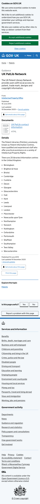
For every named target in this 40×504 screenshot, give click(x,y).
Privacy (11, 454)
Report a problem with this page (20, 313)
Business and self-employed (14, 345)
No (35, 304)
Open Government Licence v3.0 (15, 478)
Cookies (19, 454)
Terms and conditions (11, 461)
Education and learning (12, 370)
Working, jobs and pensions (13, 400)
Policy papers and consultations (15, 431)
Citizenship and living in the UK (15, 353)
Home (4, 63)
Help (4, 454)
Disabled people (9, 362)
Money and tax (8, 387)
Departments (7, 414)
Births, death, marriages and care (16, 340)
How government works (12, 440)
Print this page (11, 273)
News (4, 419)
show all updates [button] (8, 262)
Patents (12, 63)
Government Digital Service (13, 467)
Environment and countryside (14, 379)
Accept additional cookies (20, 37)
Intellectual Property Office (12, 98)
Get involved (7, 444)
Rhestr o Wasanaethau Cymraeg (16, 464)
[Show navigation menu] (27, 55)
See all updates (23, 109)
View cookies (20, 49)
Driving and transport (11, 366)
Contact (27, 458)
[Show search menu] (36, 55)
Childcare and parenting (12, 349)
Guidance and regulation (12, 423)
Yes (25, 304)
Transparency (8, 436)
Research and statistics (12, 427)
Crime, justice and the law (13, 357)
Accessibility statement (12, 458)
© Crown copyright (20, 498)
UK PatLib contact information (20, 126)
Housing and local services (13, 383)
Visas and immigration (11, 396)
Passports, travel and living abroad (17, 392)
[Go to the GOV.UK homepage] (10, 56)
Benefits (5, 336)
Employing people (9, 375)
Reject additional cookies (20, 43)
